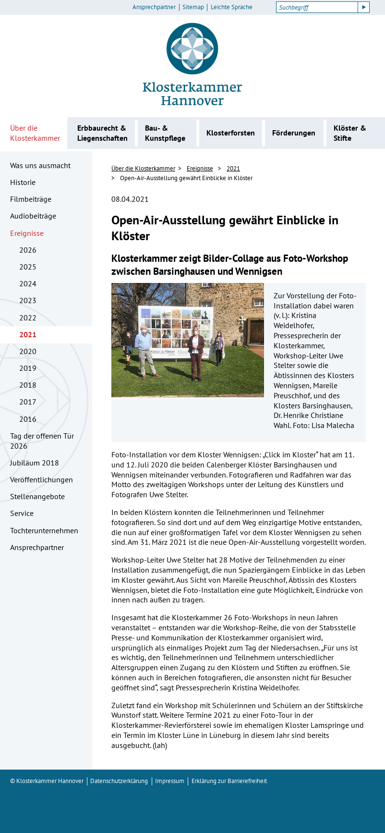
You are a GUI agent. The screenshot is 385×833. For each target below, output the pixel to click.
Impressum (169, 781)
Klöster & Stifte (350, 133)
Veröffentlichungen (41, 479)
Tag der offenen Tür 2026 (42, 441)
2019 (27, 368)
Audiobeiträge (33, 215)
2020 (27, 351)
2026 (27, 250)
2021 (27, 334)
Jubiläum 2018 (34, 462)
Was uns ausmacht (40, 165)
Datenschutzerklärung (119, 781)
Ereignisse (27, 233)
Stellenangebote (37, 496)
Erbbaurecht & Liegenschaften (102, 133)
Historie (23, 182)
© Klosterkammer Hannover (47, 781)
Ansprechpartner (154, 7)
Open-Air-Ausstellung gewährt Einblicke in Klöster (186, 178)
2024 (27, 283)
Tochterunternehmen (44, 530)
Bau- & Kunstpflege (165, 133)
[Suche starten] (364, 7)
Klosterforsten (230, 132)
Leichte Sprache (232, 7)
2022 (27, 317)
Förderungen (293, 132)
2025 (27, 266)
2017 (27, 401)
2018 (27, 385)
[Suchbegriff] (317, 7)
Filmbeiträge (30, 199)
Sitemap (193, 7)
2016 (27, 419)
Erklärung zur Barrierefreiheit (229, 781)
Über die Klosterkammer (35, 133)
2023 (27, 300)
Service (22, 513)
